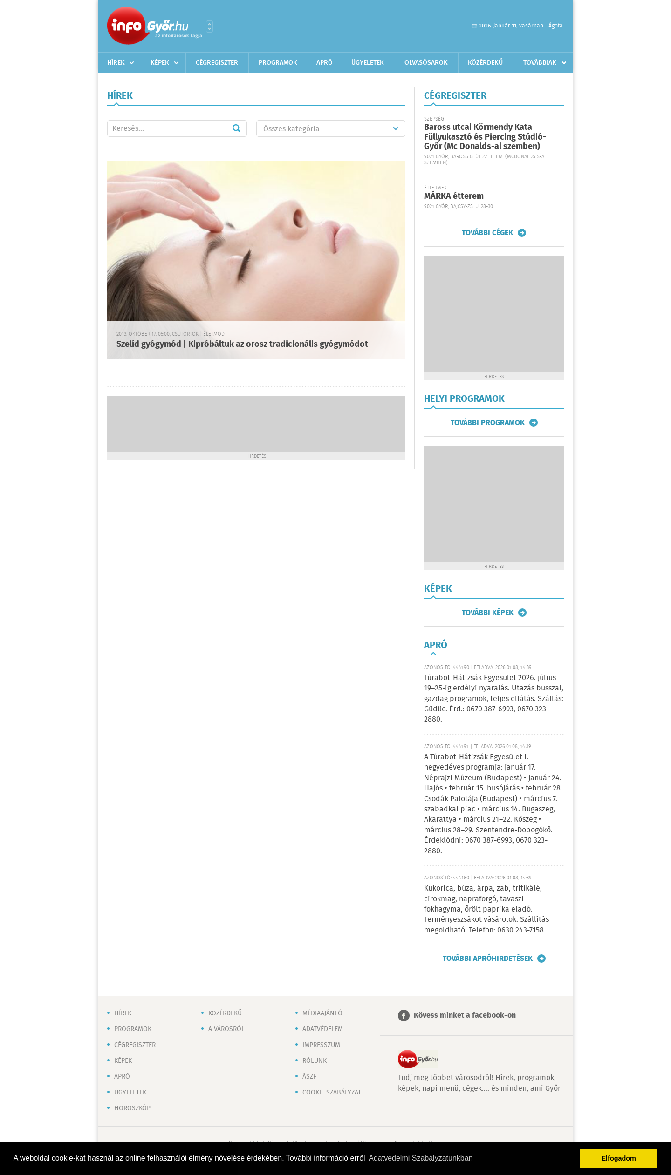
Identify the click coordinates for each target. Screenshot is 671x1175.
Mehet (236, 128)
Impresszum (321, 1045)
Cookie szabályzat (331, 1092)
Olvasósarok (426, 63)
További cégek (487, 233)
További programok (488, 423)
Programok (278, 63)
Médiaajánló (322, 1013)
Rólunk (314, 1061)
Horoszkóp (132, 1108)
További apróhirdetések (488, 958)
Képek (160, 63)
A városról (226, 1029)
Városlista (209, 26)
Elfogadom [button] (619, 1158)
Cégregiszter (217, 63)
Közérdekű (485, 63)
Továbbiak (539, 63)
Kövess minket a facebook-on (465, 1015)
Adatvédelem (322, 1029)
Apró (324, 63)
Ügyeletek (367, 63)
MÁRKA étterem (454, 196)
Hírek (116, 63)
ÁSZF (309, 1077)
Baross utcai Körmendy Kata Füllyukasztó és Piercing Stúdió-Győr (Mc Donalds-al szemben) (485, 137)
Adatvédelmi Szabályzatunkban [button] (420, 1158)
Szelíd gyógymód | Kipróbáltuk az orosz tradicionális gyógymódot (242, 344)
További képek (488, 612)
